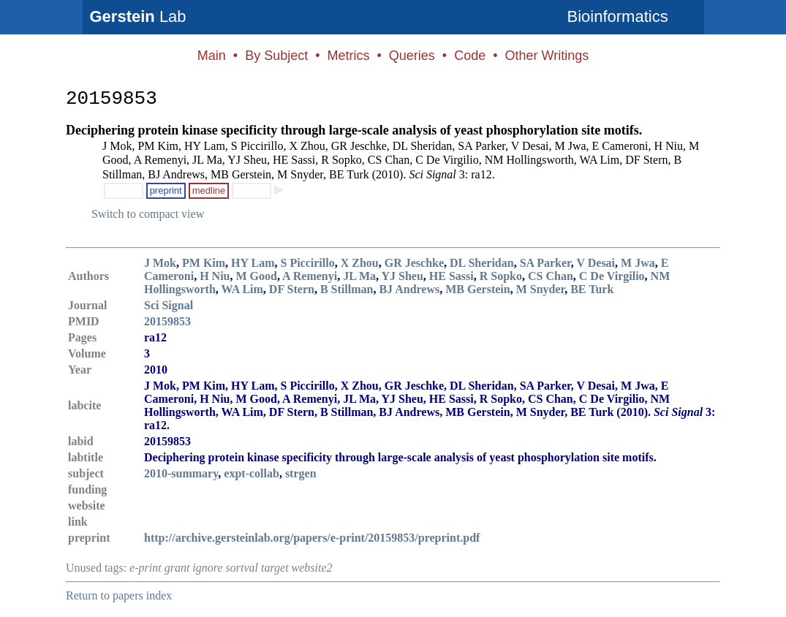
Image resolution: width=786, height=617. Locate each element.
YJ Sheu (402, 276)
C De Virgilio (612, 276)
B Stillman (346, 289)
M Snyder (540, 289)
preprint (166, 190)
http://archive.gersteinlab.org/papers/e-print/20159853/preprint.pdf (312, 537)
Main (211, 55)
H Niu (215, 276)
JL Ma (359, 276)
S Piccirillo (308, 263)
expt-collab (251, 473)
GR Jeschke (414, 263)
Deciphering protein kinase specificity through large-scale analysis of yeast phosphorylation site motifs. (354, 130)
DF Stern (291, 289)
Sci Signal (168, 305)
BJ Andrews (409, 289)
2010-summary (181, 473)
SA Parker (545, 263)
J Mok (160, 263)
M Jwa (638, 263)
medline (209, 190)
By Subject (276, 55)
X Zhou (360, 263)
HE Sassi (451, 276)
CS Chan (550, 276)
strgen (301, 473)
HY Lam (252, 263)
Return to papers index (119, 595)
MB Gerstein (477, 289)
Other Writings (547, 55)
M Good (255, 276)
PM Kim (203, 263)
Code (469, 55)
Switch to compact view (147, 214)
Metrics (348, 55)
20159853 (167, 321)
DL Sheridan (482, 263)
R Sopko (501, 276)
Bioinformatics (617, 16)
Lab (138, 16)
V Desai (595, 263)
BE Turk (591, 289)
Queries (412, 55)
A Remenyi (309, 276)
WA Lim (242, 289)
